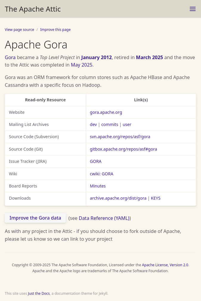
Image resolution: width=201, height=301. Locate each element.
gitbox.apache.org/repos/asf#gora (123, 149)
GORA (96, 161)
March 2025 (149, 57)
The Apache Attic (33, 9)
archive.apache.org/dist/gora (118, 198)
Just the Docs (39, 293)
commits (109, 124)
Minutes (98, 186)
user (127, 124)
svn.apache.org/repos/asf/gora (120, 136)
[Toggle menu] (192, 9)
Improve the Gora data (35, 218)
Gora (10, 57)
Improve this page (55, 29)
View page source (19, 29)
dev (93, 124)
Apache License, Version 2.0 (165, 264)
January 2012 (96, 57)
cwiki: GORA (101, 173)
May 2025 (81, 65)
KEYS (156, 198)
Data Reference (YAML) (104, 218)
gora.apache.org (106, 112)
